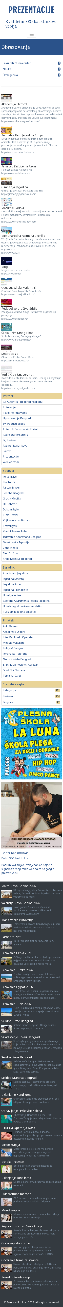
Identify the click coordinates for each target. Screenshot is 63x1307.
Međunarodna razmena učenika (23, 236)
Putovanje (9, 407)
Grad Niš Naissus (14, 670)
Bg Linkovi (9, 440)
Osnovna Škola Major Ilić (18, 288)
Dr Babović (10, 504)
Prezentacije (11, 456)
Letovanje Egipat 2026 (17, 987)
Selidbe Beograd (13, 493)
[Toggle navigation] (31, 34)
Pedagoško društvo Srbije (19, 308)
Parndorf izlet (11, 937)
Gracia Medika (12, 498)
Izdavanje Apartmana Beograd (22, 537)
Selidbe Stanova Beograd (19, 1078)
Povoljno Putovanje (15, 413)
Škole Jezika (10, 75)
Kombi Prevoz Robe (15, 531)
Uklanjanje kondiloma (16, 1178)
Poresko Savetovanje (16, 1277)
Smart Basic (9, 354)
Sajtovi (7, 451)
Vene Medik (10, 548)
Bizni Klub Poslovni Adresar (20, 664)
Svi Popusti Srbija (14, 423)
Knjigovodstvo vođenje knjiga (21, 1226)
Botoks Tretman (12, 1162)
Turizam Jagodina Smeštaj (19, 612)
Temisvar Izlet (12, 675)
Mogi (4, 267)
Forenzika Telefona (15, 653)
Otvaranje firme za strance (20, 1260)
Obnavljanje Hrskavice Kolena (21, 1111)
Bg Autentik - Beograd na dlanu (23, 402)
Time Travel (10, 515)
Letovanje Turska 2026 (17, 970)
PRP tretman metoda (16, 1194)
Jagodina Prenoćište (15, 590)
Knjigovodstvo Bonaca (16, 520)
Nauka (7, 69)
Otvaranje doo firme (15, 1243)
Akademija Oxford (14, 104)
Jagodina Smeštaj (14, 579)
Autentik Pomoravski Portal (20, 429)
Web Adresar (11, 462)
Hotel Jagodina (12, 595)
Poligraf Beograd (13, 648)
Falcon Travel (11, 487)
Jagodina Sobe (12, 584)
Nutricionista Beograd (17, 659)
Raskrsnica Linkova (15, 445)
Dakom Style (11, 509)
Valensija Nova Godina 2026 (20, 903)
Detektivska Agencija (16, 542)
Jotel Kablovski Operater (18, 637)
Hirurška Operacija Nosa (18, 1128)
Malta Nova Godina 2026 (18, 886)
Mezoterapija (10, 1145)
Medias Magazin (13, 643)
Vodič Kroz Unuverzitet (17, 375)
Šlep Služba (10, 553)
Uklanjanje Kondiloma (16, 1095)
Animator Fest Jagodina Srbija (22, 135)
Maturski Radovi (12, 208)
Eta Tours (9, 482)
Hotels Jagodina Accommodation (23, 606)
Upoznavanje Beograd (17, 418)
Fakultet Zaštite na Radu (18, 166)
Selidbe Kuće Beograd (16, 1057)
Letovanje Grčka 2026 (16, 953)
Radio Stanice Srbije (15, 434)
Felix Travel (10, 476)
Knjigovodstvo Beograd (17, 559)
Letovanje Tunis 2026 (16, 1004)
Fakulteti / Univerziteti (17, 63)
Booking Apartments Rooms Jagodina (26, 601)
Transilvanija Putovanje (17, 920)
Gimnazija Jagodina (14, 187)
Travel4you (10, 526)
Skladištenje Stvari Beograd (20, 1037)
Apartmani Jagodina (15, 573)
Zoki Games (10, 626)
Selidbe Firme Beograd (17, 1021)
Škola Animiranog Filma (17, 333)
